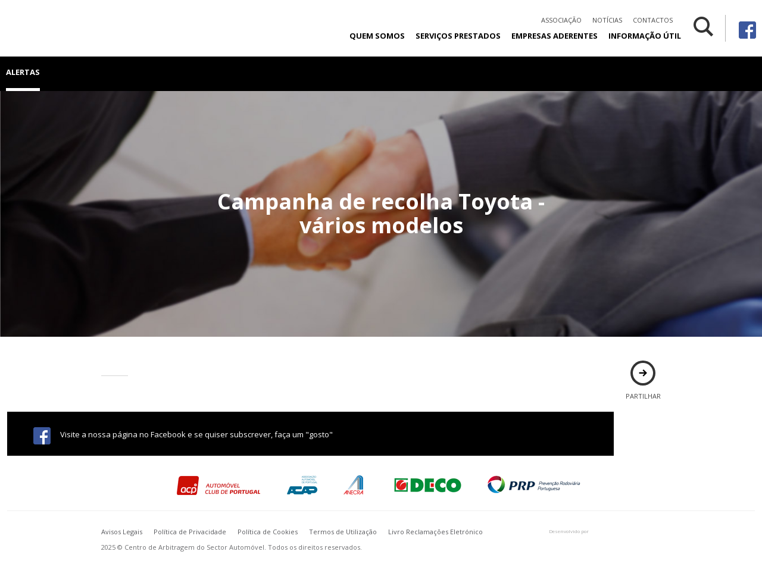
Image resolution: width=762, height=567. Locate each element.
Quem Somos (377, 35)
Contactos (653, 19)
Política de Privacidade (190, 531)
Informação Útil (644, 35)
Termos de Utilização (343, 531)
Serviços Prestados (458, 35)
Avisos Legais (121, 531)
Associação (561, 19)
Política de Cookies (268, 531)
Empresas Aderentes (554, 35)
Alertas (23, 72)
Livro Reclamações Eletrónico (435, 531)
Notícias (607, 19)
